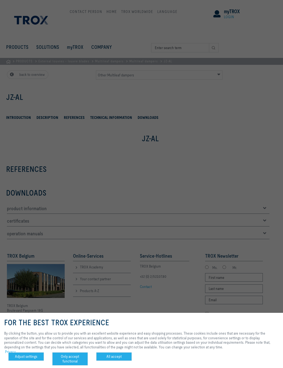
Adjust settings (26, 356)
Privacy (10, 352)
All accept (114, 356)
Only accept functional (70, 358)
